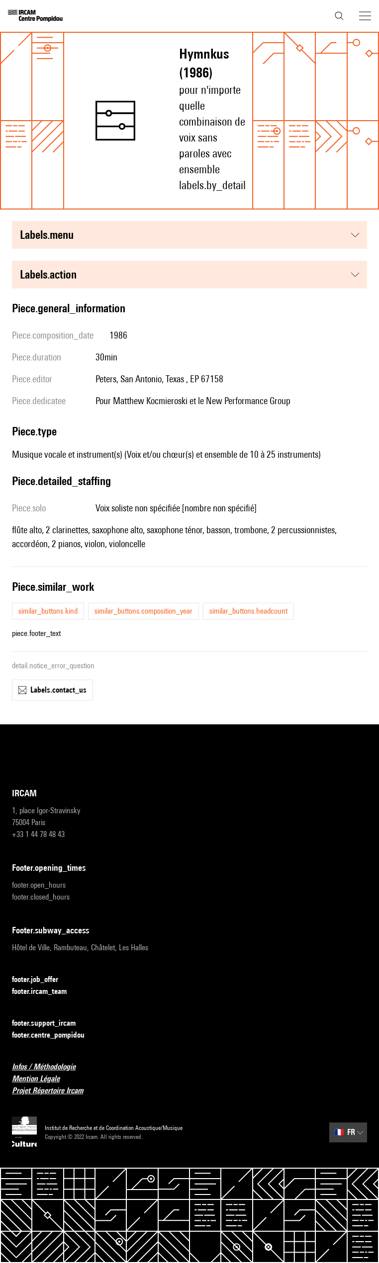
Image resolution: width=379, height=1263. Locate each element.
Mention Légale (42, 1079)
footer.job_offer (41, 980)
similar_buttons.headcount (248, 611)
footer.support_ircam (50, 1023)
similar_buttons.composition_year (143, 611)
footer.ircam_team (45, 991)
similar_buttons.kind (48, 611)
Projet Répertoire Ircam (53, 1091)
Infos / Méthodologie (50, 1067)
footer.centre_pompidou (54, 1035)
